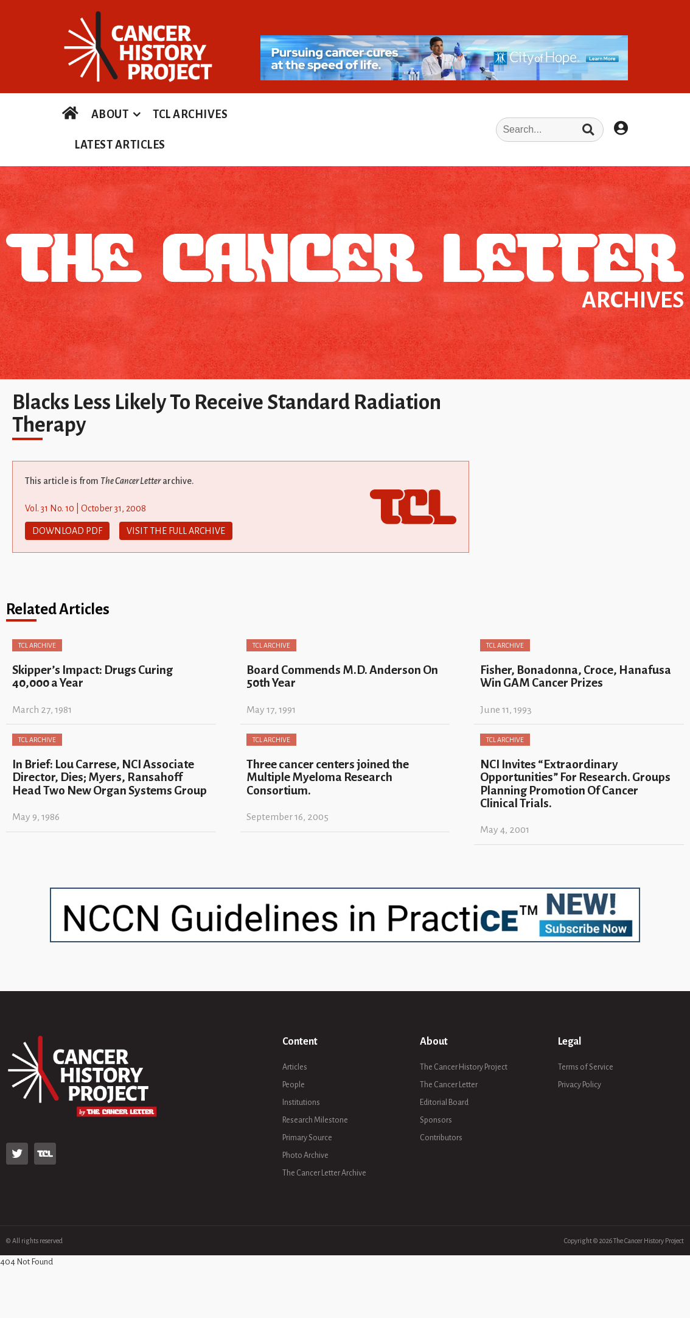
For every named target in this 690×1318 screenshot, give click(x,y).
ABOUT (110, 114)
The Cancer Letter (449, 1084)
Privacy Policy (579, 1084)
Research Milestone (315, 1119)
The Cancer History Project (463, 1066)
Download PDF (67, 531)
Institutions (301, 1102)
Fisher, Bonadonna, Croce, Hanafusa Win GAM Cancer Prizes (575, 676)
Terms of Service (585, 1066)
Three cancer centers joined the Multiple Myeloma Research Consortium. (327, 777)
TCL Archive (37, 645)
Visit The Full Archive (176, 531)
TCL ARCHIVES (190, 114)
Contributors (441, 1137)
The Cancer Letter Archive (324, 1172)
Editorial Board (444, 1102)
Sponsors (436, 1119)
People (293, 1084)
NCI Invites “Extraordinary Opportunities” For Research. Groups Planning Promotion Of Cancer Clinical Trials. (575, 784)
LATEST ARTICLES (120, 145)
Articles (294, 1066)
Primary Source (307, 1137)
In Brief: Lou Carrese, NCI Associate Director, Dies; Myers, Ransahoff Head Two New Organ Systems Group (109, 777)
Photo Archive (305, 1155)
